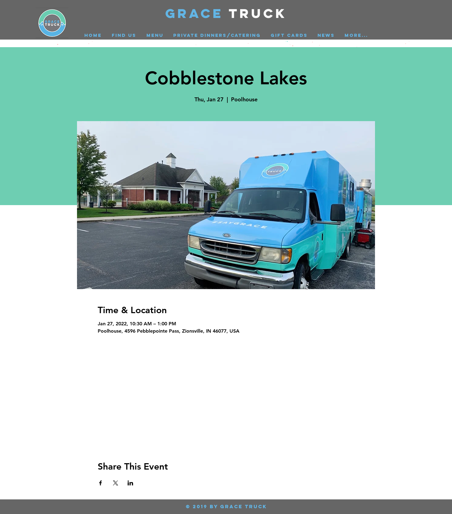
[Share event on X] (115, 483)
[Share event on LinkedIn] (130, 483)
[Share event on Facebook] (100, 483)
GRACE (197, 13)
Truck (258, 13)
